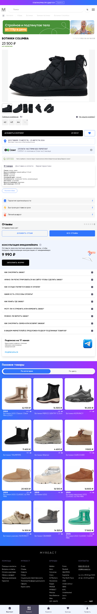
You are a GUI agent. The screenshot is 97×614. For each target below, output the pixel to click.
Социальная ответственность (32, 578)
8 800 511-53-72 (83, 567)
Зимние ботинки (43, 15)
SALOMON (66, 572)
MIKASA (52, 587)
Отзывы (23, 569)
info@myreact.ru (84, 569)
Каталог (10, 15)
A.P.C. (64, 590)
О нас (23, 567)
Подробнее (60, 2)
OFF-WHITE (53, 602)
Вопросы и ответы (8, 569)
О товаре (8, 166)
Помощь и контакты (9, 567)
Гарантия (5, 581)
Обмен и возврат (8, 575)
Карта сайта (25, 587)
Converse (53, 572)
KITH (64, 599)
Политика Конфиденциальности (33, 581)
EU (21, 117)
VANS (64, 587)
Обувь (19, 15)
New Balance (54, 596)
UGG (64, 581)
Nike (51, 599)
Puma (64, 567)
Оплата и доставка (9, 572)
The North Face (68, 578)
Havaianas (53, 581)
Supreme (65, 575)
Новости (24, 572)
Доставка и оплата (24, 166)
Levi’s (64, 596)
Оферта (24, 584)
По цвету (72, 371)
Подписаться (11, 352)
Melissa (52, 593)
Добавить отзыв (25, 233)
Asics (51, 569)
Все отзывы (72, 233)
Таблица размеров (10, 117)
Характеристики (43, 166)
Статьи (23, 575)
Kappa (51, 584)
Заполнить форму (15, 263)
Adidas (51, 567)
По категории (26, 371)
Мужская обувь (9, 190)
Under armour (67, 584)
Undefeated (67, 593)
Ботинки (29, 15)
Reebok (65, 569)
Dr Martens (53, 578)
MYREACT (52, 590)
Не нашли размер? (87, 117)
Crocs (51, 575)
